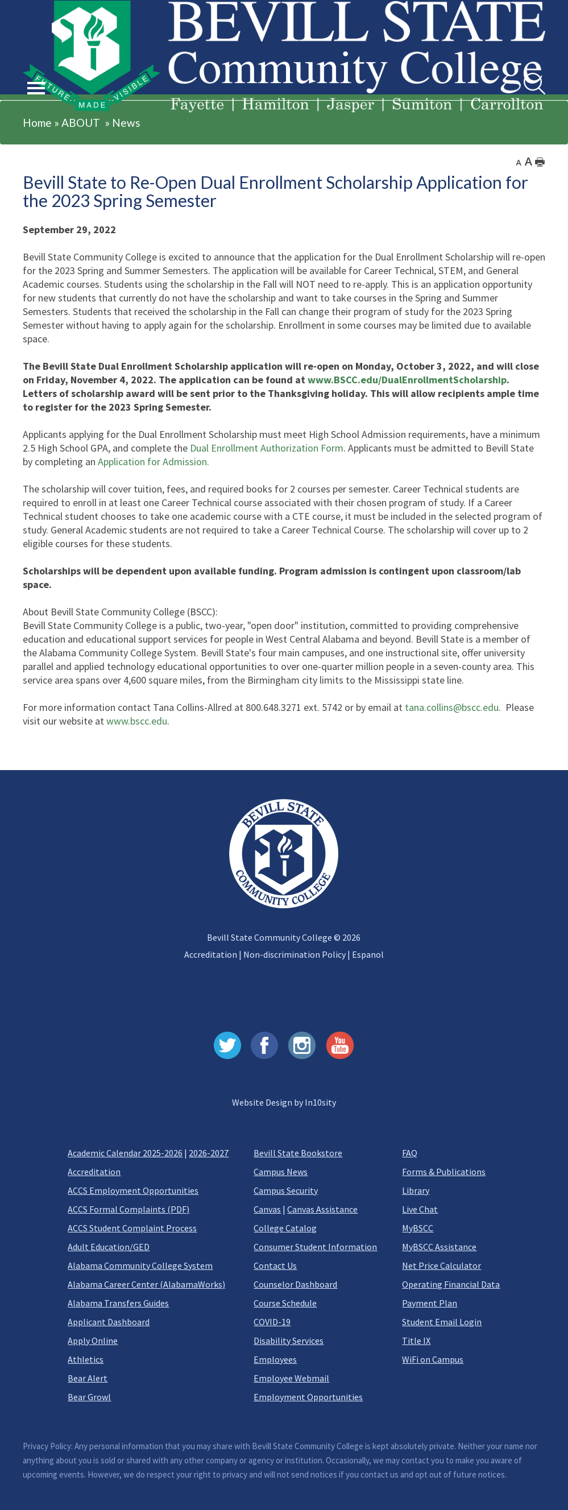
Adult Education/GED (109, 1246)
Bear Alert (87, 1378)
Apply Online (93, 1340)
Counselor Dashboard (295, 1284)
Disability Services (289, 1340)
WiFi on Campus (432, 1359)
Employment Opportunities (308, 1397)
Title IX (416, 1340)
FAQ (409, 1153)
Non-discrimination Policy (294, 954)
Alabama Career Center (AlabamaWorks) (146, 1284)
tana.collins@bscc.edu (452, 707)
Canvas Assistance (322, 1209)
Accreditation (210, 954)
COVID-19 (272, 1321)
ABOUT (80, 122)
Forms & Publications (444, 1171)
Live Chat (420, 1209)
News (126, 122)
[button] (36, 75)
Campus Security (286, 1190)
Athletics (85, 1359)
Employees (275, 1359)
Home (37, 122)
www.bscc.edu (136, 720)
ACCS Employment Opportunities (133, 1190)
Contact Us (275, 1265)
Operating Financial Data (451, 1284)
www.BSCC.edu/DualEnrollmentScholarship (407, 379)
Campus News (281, 1171)
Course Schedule (285, 1303)
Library (415, 1190)
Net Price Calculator (441, 1265)
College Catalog (285, 1228)
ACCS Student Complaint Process (132, 1228)
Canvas (267, 1209)
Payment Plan (429, 1303)
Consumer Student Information (315, 1246)
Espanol (368, 954)
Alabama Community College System (140, 1265)
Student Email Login (442, 1321)
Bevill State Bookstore (298, 1153)
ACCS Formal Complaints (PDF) (128, 1209)
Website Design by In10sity (284, 1102)
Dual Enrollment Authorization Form (266, 447)
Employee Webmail (291, 1378)
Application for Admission (152, 461)
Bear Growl (89, 1397)
